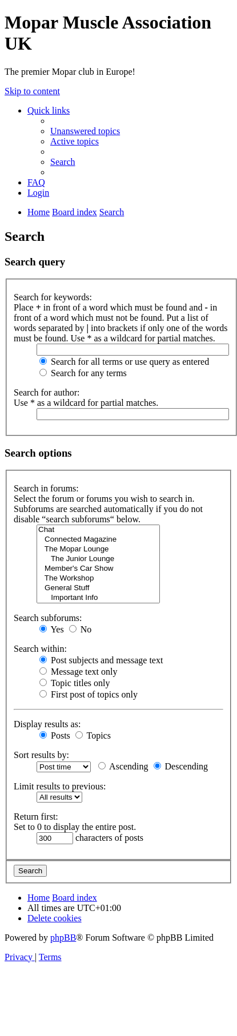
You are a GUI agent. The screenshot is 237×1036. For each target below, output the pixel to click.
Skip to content (32, 91)
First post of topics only (88, 694)
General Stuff (98, 588)
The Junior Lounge (98, 559)
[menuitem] (85, 131)
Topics (93, 735)
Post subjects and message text (101, 660)
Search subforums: (48, 618)
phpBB (63, 937)
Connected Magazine (98, 540)
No (80, 629)
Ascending (123, 766)
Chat (98, 530)
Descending (181, 766)
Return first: (36, 816)
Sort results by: (41, 755)
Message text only (78, 671)
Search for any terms (83, 373)
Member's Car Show (98, 569)
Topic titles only (74, 683)
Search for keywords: (53, 297)
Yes (51, 629)
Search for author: (47, 392)
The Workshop (98, 578)
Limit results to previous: (60, 786)
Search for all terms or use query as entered (124, 361)
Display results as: (47, 724)
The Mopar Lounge (98, 549)
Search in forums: (46, 488)
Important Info (98, 598)
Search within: (40, 649)
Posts (54, 735)
